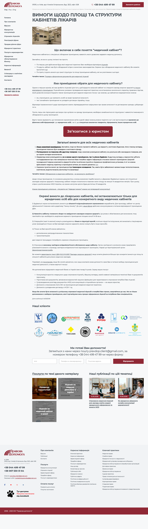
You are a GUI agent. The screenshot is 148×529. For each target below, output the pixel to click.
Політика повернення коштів (80, 481)
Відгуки (7, 26)
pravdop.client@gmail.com (18, 476)
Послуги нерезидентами (49, 478)
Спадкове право (107, 484)
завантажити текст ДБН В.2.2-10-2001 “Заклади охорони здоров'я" (66, 254)
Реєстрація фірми (11, 40)
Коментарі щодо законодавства (95, 9)
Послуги (38, 373)
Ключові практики (76, 453)
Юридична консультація (9, 31)
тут (46, 70)
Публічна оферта (76, 476)
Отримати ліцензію (12, 36)
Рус (10, 10)
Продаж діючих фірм (12, 44)
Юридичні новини (76, 474)
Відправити (128, 361)
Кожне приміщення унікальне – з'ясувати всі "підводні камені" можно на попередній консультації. (71, 189)
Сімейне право (107, 456)
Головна (7, 18)
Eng (14, 10)
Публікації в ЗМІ (75, 471)
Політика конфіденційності (79, 479)
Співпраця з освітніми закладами (13, 75)
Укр (5, 10)
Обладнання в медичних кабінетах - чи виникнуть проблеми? (69, 174)
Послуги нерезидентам (13, 52)
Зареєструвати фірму (47, 473)
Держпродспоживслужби (42, 250)
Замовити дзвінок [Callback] (11, 95)
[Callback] (133, 4)
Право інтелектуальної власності (113, 476)
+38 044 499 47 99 (104, 4)
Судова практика (108, 474)
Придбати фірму (46, 475)
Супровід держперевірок (110, 479)
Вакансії (7, 69)
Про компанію (10, 22)
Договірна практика (109, 466)
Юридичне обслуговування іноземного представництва (121, 489)
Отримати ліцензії (46, 470)
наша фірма (87, 206)
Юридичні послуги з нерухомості (113, 458)
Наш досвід (74, 466)
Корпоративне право (109, 481)
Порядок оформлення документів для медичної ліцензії (67, 76)
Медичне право (107, 453)
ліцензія (104, 65)
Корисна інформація (12, 65)
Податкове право (108, 486)
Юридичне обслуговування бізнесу (10, 58)
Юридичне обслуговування (111, 471)
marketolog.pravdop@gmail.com (25, 478)
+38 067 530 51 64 (12, 91)
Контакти (8, 80)
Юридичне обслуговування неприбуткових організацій (120, 464)
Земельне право (107, 469)
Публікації (44, 456)
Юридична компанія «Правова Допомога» (46, 9)
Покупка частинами (47, 489)
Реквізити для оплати (48, 487)
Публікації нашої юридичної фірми (72, 9)
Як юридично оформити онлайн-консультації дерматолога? (128, 403)
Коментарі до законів (77, 469)
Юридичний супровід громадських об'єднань (117, 461)
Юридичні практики (12, 48)
